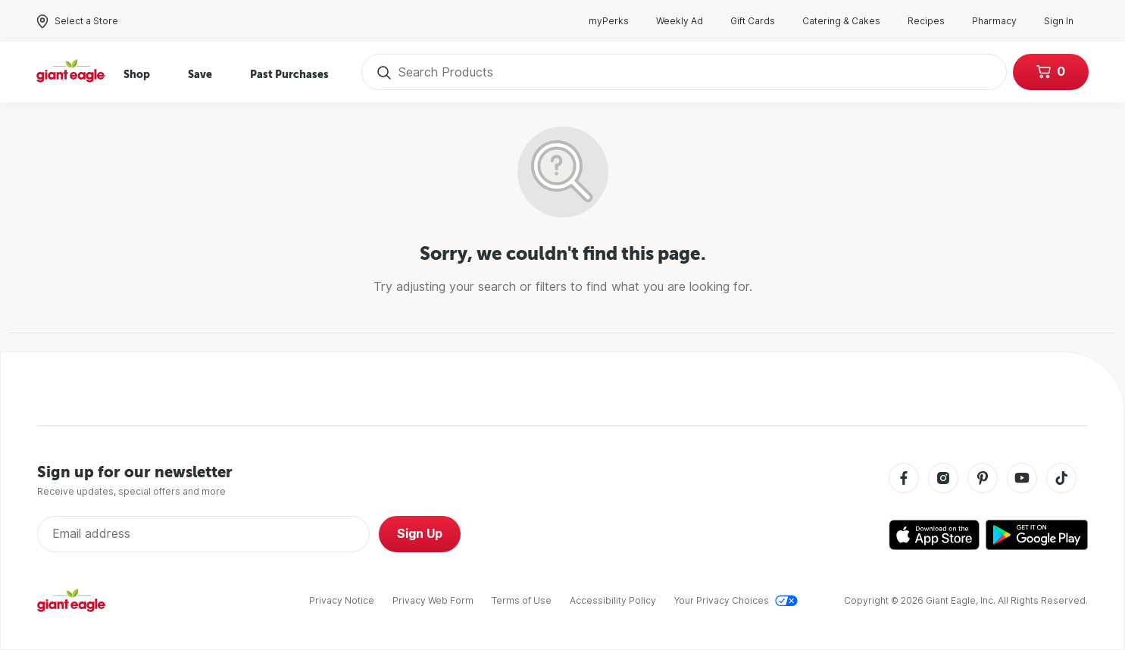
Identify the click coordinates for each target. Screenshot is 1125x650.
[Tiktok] (1061, 479)
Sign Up (419, 534)
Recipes (934, 21)
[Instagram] (943, 479)
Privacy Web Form (432, 600)
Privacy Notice (341, 600)
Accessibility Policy (613, 600)
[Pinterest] (982, 479)
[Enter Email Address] (203, 534)
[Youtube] (1022, 479)
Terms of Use (522, 600)
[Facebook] (904, 479)
